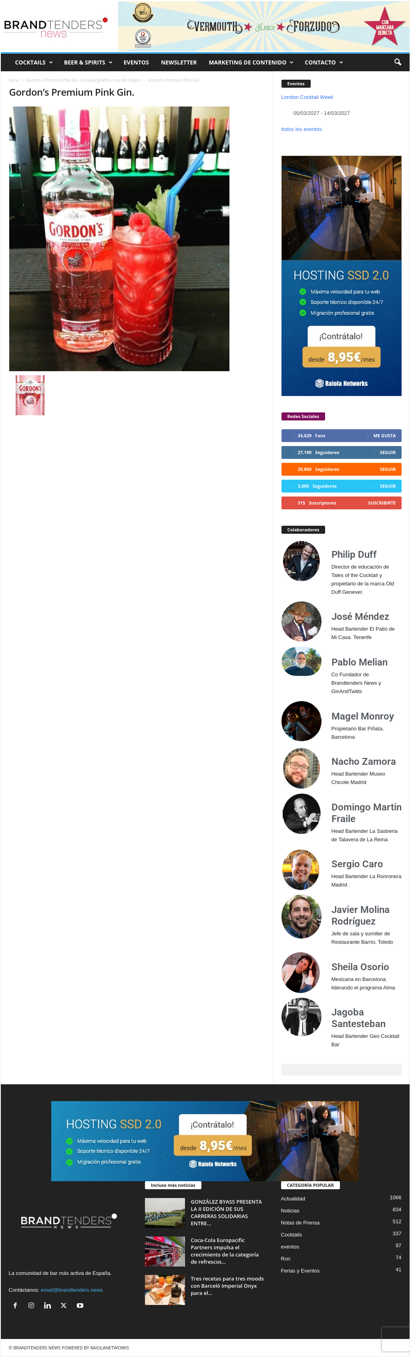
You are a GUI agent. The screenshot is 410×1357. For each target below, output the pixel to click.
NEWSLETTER (179, 62)
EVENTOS (136, 62)
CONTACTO (324, 62)
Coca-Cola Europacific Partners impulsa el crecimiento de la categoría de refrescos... (225, 1250)
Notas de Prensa (300, 1223)
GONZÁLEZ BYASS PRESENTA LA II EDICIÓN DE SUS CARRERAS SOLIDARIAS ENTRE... (226, 1212)
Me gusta (385, 435)
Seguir (388, 452)
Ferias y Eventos (300, 1271)
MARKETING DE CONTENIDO (251, 62)
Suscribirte (382, 503)
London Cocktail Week (307, 97)
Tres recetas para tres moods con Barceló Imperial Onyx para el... (227, 1286)
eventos (290, 1247)
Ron (286, 1259)
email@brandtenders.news (72, 1290)
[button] (397, 62)
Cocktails (291, 1235)
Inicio (14, 80)
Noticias (290, 1211)
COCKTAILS (34, 62)
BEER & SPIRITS (88, 62)
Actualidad (293, 1199)
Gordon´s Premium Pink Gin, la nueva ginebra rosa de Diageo (83, 80)
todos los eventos (301, 129)
